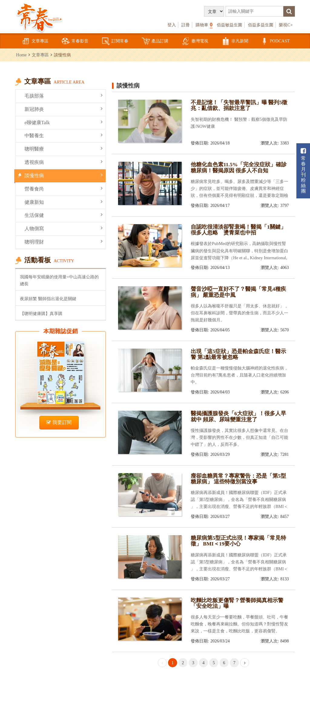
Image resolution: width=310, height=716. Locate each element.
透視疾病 (64, 162)
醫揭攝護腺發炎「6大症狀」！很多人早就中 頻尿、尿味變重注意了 (238, 416)
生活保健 (64, 215)
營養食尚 (64, 188)
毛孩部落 (64, 95)
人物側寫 (64, 228)
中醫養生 (64, 135)
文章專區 (35, 41)
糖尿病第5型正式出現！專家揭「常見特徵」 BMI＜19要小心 (238, 541)
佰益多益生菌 (260, 24)
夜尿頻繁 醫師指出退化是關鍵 (48, 298)
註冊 (185, 24)
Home (21, 54)
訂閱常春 (115, 41)
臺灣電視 (195, 41)
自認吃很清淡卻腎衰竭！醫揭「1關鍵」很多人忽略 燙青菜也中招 (238, 230)
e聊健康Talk (64, 122)
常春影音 (75, 41)
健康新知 (64, 202)
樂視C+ (286, 24)
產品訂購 (155, 41)
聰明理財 (64, 241)
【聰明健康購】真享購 (41, 313)
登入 (171, 24)
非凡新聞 (235, 41)
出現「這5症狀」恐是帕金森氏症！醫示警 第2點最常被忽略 (238, 354)
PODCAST (275, 41)
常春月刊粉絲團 (303, 171)
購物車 (204, 25)
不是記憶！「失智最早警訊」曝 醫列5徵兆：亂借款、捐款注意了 (239, 105)
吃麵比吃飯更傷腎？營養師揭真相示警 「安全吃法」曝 (237, 603)
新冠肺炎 (64, 109)
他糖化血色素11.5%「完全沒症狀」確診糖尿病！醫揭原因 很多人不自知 (239, 167)
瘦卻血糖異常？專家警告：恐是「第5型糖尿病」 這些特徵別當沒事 (238, 479)
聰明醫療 (64, 148)
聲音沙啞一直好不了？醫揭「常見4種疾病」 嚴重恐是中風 (238, 292)
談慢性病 (64, 175)
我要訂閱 (59, 422)
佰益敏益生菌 (229, 24)
